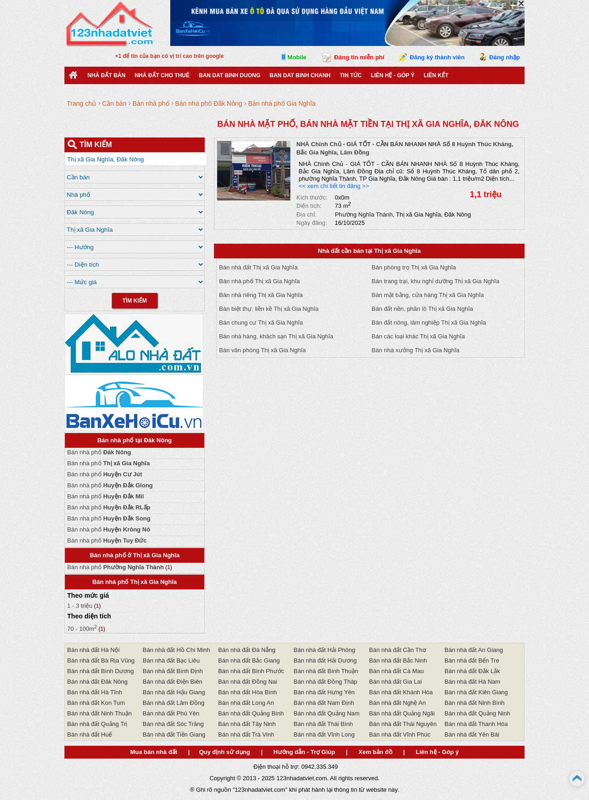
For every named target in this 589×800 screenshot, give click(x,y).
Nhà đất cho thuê (162, 75)
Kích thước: (312, 197)
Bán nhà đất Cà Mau (396, 671)
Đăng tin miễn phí (359, 57)
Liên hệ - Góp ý (393, 75)
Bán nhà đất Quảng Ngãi (402, 713)
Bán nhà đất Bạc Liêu (171, 660)
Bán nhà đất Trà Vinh (246, 734)
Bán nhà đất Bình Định (173, 671)
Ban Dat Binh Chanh (300, 75)
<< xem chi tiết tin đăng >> (334, 186)
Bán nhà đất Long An (246, 702)
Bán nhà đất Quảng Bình (251, 713)
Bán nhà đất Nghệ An (397, 702)
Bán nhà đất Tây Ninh (247, 723)
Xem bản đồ (375, 752)
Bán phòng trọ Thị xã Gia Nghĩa (414, 267)
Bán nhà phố (99, 452)
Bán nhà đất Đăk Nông (97, 681)
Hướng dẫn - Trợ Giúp (304, 752)
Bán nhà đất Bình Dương (100, 671)
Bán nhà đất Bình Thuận (326, 671)
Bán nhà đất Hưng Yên (324, 692)
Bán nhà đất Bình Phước (251, 671)
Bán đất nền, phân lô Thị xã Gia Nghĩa (423, 308)
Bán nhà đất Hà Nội (93, 649)
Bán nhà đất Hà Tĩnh (94, 692)
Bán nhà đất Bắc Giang (249, 660)
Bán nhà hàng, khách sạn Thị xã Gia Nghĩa (276, 336)
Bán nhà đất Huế (89, 734)
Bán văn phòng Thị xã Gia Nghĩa (262, 350)
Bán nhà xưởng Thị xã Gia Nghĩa (416, 350)
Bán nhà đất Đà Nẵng (247, 649)
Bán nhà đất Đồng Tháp (325, 681)
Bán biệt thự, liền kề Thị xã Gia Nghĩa (268, 308)
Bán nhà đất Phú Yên (171, 713)
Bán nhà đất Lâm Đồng (173, 702)
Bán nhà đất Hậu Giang (174, 692)
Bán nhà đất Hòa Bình (247, 692)
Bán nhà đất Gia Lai (395, 681)
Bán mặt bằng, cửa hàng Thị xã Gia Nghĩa (428, 294)
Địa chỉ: (306, 214)
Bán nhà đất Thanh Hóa (476, 723)
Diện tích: (309, 205)
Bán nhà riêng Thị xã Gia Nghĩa (261, 294)
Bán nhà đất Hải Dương (325, 660)
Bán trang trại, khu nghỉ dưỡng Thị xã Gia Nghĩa (436, 281)
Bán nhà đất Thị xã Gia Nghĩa (258, 267)
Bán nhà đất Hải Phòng (324, 649)
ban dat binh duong (229, 75)
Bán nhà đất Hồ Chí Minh (176, 649)
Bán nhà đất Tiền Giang (174, 734)
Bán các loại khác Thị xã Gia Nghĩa (418, 336)
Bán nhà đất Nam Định (324, 702)
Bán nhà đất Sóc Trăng (173, 723)
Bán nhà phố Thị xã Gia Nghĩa (259, 281)
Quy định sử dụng (224, 752)
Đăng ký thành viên (437, 57)
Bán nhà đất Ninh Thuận (99, 713)
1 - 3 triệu (80, 605)
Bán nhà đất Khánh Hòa (401, 692)
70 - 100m (82, 628)
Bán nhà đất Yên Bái (472, 734)
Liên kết (436, 75)
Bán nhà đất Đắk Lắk (472, 671)
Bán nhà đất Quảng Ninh (477, 713)
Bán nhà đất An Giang (474, 649)
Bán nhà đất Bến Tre (472, 660)
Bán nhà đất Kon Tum (96, 702)
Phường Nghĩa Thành (364, 214)
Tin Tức (351, 75)
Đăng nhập (504, 57)
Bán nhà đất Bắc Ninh (398, 660)
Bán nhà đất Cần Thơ (397, 649)
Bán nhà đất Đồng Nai (247, 681)
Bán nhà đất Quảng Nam (326, 713)
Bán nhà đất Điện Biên (172, 681)
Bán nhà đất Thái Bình (323, 723)
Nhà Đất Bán (106, 75)
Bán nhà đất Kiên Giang (476, 692)
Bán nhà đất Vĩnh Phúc (399, 734)
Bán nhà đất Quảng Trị (97, 723)
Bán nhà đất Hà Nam (472, 681)
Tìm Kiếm (134, 300)
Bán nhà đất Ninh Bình (475, 702)
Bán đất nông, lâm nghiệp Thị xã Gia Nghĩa (429, 322)
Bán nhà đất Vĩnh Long (324, 734)
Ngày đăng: (311, 222)
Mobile (297, 57)
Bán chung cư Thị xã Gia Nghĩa (261, 322)
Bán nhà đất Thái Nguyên (403, 723)
